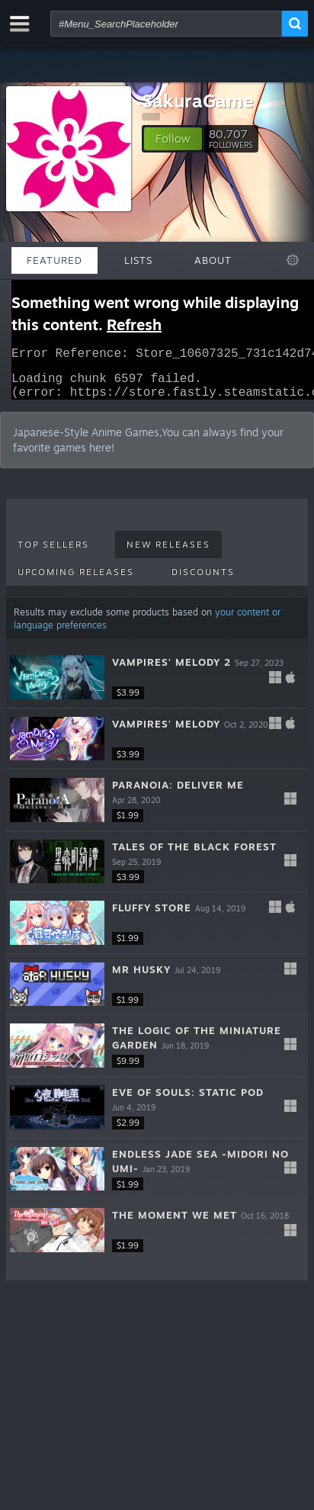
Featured (54, 260)
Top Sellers (53, 553)
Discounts (203, 581)
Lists (138, 260)
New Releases (168, 553)
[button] (173, 139)
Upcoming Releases (76, 581)
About (213, 260)
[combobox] (166, 24)
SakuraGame (198, 100)
